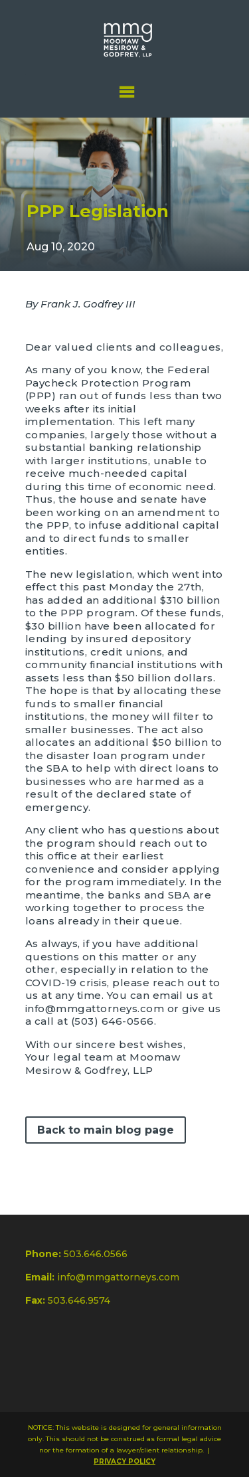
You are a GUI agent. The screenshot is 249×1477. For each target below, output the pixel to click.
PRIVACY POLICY (124, 1461)
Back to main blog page (105, 1130)
